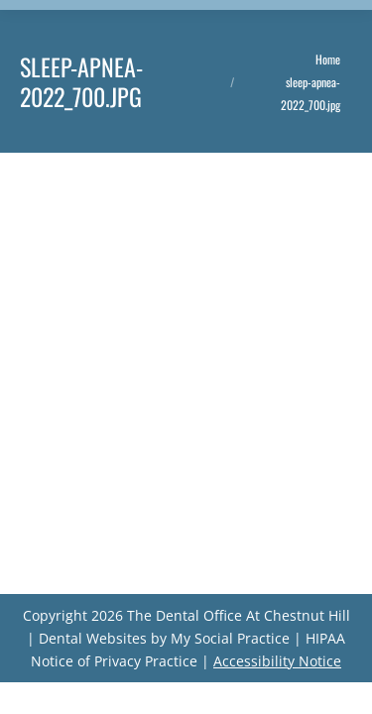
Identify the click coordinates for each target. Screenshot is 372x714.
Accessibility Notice (277, 661)
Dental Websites (93, 638)
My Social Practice (228, 638)
